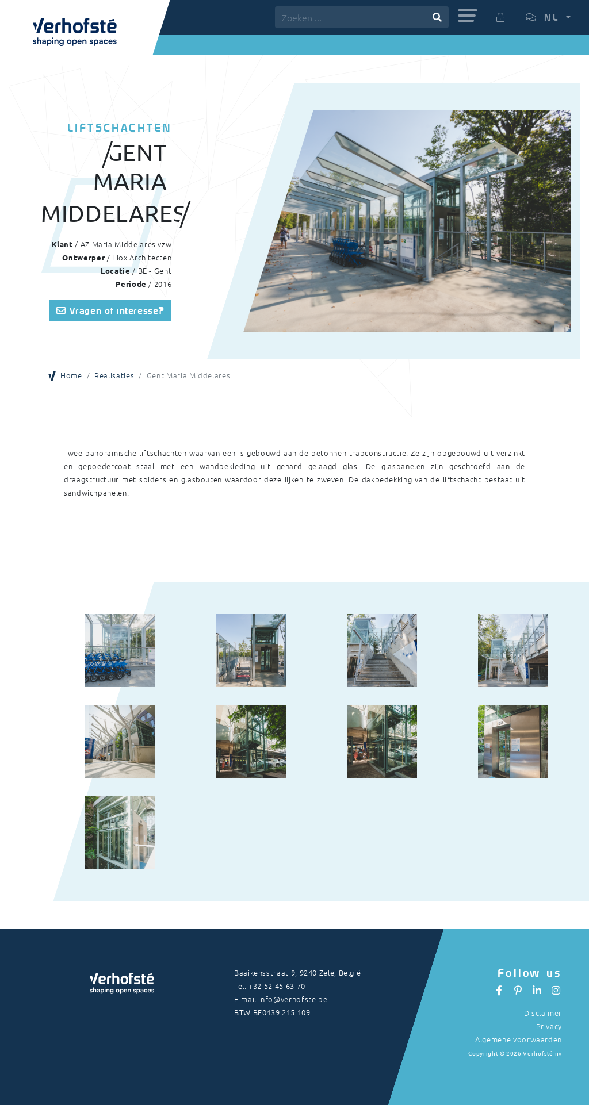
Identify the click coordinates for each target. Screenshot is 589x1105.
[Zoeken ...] (350, 17)
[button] (468, 15)
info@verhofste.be (292, 998)
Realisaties (114, 375)
